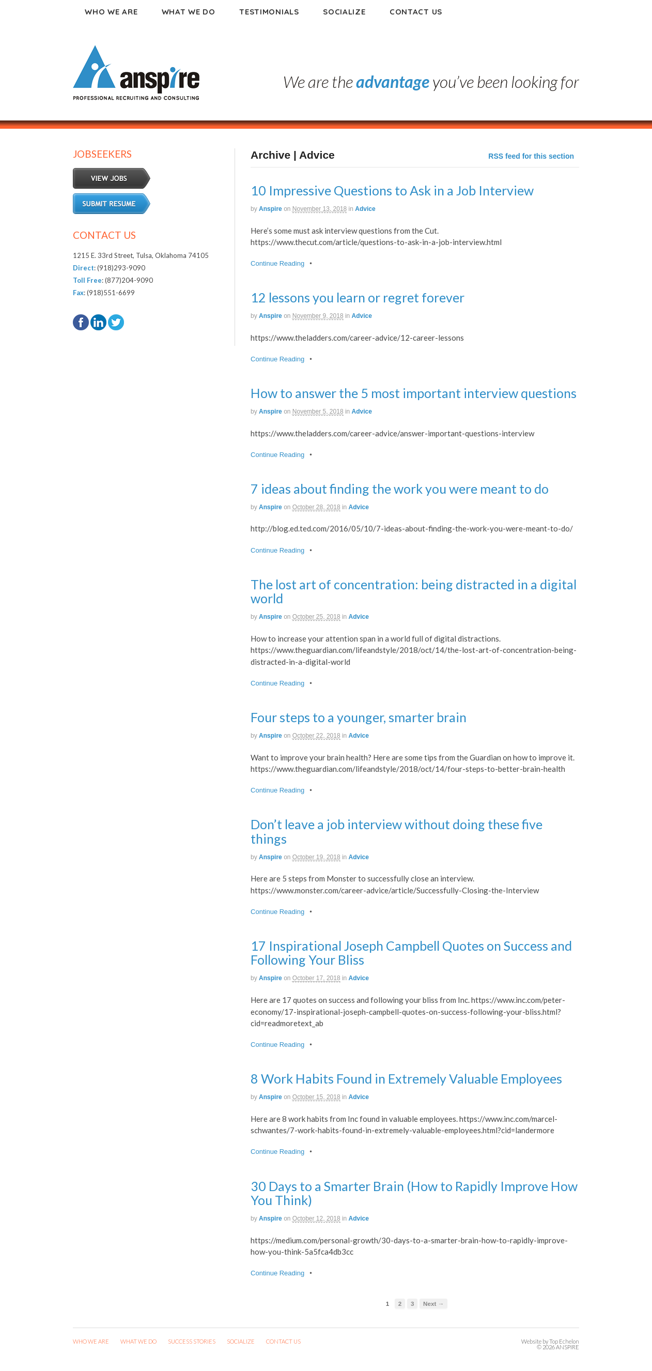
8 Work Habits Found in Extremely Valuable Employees (406, 1078)
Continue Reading (277, 263)
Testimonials (269, 12)
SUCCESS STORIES (191, 1341)
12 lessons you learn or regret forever (357, 297)
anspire (270, 208)
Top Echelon (564, 1341)
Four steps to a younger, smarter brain (359, 717)
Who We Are (111, 12)
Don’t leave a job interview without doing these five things (396, 831)
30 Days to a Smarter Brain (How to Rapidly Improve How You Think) (414, 1193)
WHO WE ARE (91, 1341)
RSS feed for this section (531, 156)
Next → (433, 1303)
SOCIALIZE (241, 1341)
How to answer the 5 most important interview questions (414, 393)
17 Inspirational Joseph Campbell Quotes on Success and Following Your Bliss (411, 953)
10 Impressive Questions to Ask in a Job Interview (392, 190)
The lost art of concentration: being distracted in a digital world (414, 591)
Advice (365, 208)
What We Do (188, 12)
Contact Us (416, 12)
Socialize (344, 12)
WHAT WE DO (138, 1341)
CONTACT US (283, 1341)
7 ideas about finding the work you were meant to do (400, 488)
